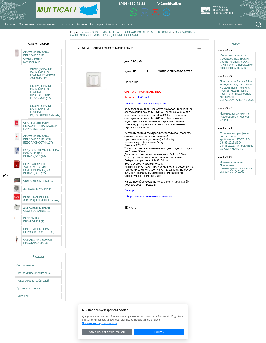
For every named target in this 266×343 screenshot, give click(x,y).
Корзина (82, 24)
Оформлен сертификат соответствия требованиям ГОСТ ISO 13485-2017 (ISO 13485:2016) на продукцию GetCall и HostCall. (236, 141)
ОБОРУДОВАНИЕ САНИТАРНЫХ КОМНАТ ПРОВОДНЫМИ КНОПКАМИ (133, 34)
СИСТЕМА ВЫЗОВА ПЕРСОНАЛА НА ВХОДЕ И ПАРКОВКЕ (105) (40, 125)
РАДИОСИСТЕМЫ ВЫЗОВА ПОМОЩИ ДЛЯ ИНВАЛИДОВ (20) (41, 153)
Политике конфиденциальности (99, 323)
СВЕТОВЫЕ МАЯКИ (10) (38, 180)
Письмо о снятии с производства (145, 103)
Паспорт (129, 190)
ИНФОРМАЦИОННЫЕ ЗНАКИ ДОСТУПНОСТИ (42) (41, 199)
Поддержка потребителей (32, 280)
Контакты (126, 24)
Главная (86, 32)
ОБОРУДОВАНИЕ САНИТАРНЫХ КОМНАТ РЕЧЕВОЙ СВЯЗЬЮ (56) (42, 74)
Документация (46, 24)
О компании (26, 24)
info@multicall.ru (167, 3)
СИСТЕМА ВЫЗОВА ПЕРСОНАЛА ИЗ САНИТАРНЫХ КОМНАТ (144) (36, 57)
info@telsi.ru (220, 9)
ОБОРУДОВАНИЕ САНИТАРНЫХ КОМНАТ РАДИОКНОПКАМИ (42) (45, 110)
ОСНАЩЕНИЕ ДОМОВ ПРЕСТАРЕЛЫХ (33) (37, 241)
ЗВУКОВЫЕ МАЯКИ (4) (37, 188)
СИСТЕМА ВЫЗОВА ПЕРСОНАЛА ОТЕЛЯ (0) (38, 231)
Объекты (111, 24)
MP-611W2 (142, 97)
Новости (237, 43)
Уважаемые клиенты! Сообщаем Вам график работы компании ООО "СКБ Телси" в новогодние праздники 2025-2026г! (236, 61)
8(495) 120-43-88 (132, 3)
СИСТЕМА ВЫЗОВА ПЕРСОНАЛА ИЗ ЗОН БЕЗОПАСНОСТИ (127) (38, 139)
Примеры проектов (28, 288)
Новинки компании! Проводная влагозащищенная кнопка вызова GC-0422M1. (236, 167)
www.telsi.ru (220, 6)
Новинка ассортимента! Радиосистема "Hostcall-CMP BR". (235, 116)
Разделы (38, 256)
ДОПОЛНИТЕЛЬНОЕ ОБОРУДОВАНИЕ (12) (37, 209)
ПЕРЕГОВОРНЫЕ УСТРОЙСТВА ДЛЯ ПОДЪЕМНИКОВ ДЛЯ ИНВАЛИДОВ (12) (37, 169)
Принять (159, 332)
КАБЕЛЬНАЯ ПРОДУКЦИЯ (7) (33, 220)
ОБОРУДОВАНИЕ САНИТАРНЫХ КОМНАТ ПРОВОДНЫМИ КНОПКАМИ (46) (41, 92)
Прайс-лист (66, 24)
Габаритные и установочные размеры (148, 196)
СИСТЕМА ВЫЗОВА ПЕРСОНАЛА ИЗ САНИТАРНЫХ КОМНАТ (133, 32)
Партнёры (96, 24)
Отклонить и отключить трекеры (107, 332)
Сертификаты (25, 265)
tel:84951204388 (223, 12)
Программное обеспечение (33, 273)
